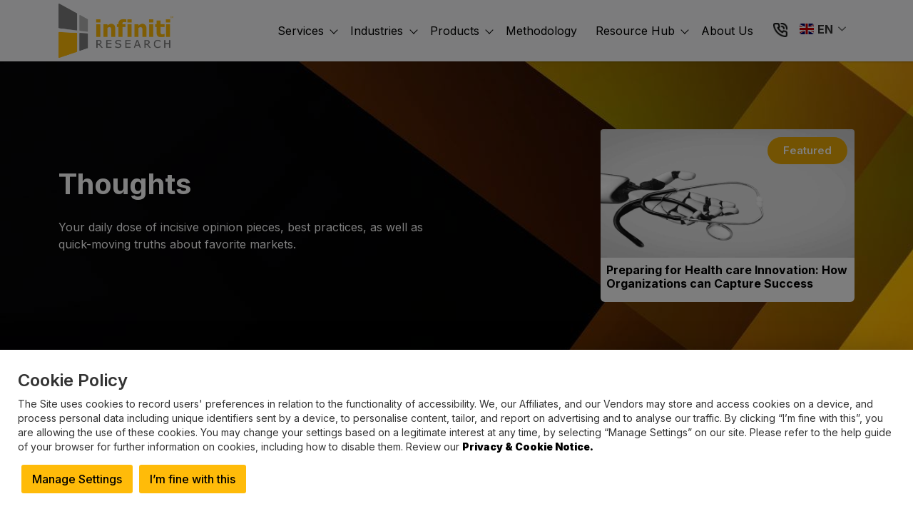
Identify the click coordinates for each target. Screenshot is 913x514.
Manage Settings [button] (77, 479)
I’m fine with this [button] (192, 479)
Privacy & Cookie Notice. (527, 446)
